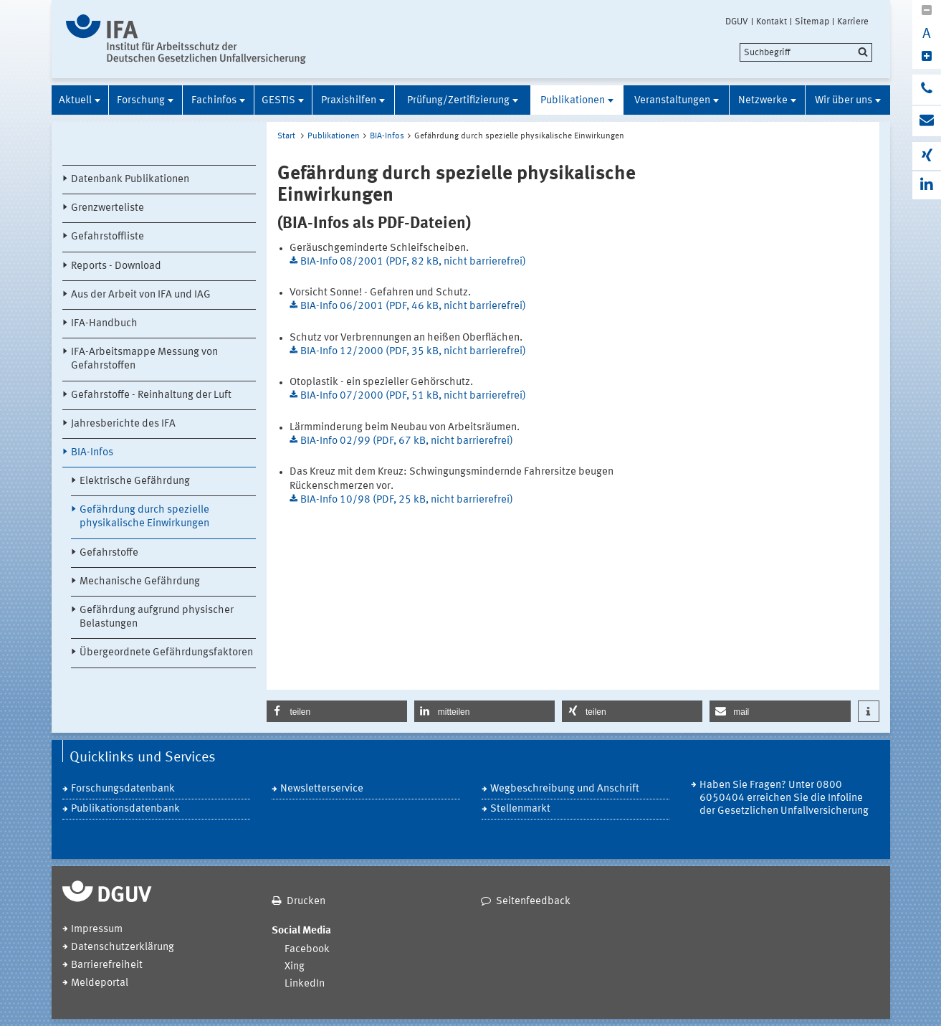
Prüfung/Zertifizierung (458, 100)
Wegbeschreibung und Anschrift (564, 789)
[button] (337, 711)
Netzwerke (763, 100)
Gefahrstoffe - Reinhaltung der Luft (151, 395)
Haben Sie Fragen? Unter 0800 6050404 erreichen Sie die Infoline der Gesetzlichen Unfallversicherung (784, 798)
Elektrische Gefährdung (135, 481)
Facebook (307, 949)
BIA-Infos (92, 452)
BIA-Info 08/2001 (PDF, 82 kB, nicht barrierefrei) (413, 262)
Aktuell (75, 100)
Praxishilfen (348, 100)
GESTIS (278, 100)
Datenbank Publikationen (130, 179)
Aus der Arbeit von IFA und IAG (141, 295)
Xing (295, 966)
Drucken (306, 901)
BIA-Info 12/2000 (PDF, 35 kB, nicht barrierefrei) (413, 351)
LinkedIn (305, 984)
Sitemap (812, 21)
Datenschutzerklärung (122, 947)
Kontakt (771, 21)
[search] (806, 52)
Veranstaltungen (672, 100)
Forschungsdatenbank (123, 789)
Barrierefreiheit (107, 965)
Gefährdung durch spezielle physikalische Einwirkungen (144, 517)
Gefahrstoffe (109, 553)
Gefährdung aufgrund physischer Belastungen (157, 617)
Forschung (141, 100)
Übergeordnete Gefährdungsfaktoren (166, 652)
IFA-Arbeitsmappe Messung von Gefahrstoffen (144, 359)
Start (286, 136)
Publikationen (572, 100)
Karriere (853, 21)
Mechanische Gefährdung (140, 581)
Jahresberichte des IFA (123, 424)
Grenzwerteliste (107, 208)
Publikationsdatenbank (125, 809)
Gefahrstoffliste (107, 237)
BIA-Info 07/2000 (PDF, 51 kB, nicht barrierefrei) (413, 396)
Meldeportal (99, 983)
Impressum (97, 929)
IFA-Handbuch (104, 323)
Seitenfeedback (533, 901)
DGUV (736, 21)
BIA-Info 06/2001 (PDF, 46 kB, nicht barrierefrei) (413, 306)
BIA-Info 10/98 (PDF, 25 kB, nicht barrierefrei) (406, 500)
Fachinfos (214, 100)
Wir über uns (843, 100)
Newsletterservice (321, 789)
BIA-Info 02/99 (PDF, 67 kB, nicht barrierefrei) (406, 441)
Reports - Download (116, 266)
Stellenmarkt (520, 809)
